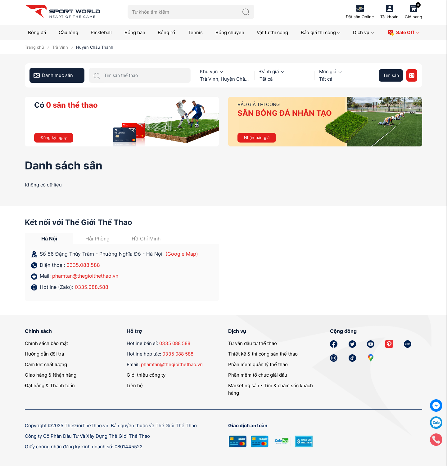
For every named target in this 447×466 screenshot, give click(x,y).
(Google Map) (181, 254)
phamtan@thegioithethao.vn (85, 276)
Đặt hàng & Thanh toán (50, 385)
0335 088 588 (174, 343)
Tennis (195, 32)
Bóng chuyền (229, 32)
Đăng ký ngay (54, 137)
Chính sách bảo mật (46, 343)
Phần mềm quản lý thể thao (258, 364)
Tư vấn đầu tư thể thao (252, 343)
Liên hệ (135, 385)
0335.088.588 (83, 265)
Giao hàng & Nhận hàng (50, 375)
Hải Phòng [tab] (97, 238)
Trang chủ (34, 47)
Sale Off (403, 32)
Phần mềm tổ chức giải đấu (257, 375)
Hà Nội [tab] (49, 238)
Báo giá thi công (321, 32)
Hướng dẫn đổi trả (44, 354)
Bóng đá (37, 32)
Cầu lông (68, 32)
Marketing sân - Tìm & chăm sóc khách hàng (270, 389)
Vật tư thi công (272, 32)
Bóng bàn (134, 32)
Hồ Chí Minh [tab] (146, 238)
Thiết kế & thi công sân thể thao (263, 354)
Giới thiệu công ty (146, 375)
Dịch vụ (363, 32)
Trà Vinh (60, 47)
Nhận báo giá (256, 137)
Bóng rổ (166, 32)
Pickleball (101, 32)
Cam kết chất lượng (46, 364)
